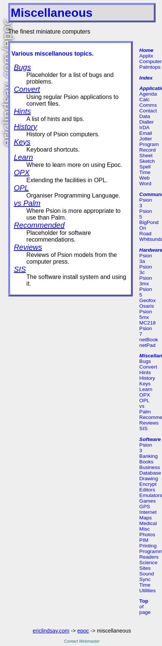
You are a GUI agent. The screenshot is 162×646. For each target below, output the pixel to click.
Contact (148, 111)
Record (147, 150)
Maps (145, 518)
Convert (27, 89)
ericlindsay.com (51, 631)
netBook (148, 339)
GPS (144, 506)
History (25, 126)
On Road (145, 230)
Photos (147, 534)
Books (146, 462)
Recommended (39, 225)
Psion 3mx (145, 280)
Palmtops (150, 67)
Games (147, 501)
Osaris (146, 306)
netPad (147, 345)
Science (148, 562)
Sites (144, 568)
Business (149, 467)
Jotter (145, 139)
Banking (148, 456)
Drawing (148, 478)
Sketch (147, 161)
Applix (146, 56)
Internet (147, 512)
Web (144, 178)
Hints (22, 111)
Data (144, 116)
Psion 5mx (145, 314)
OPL (21, 188)
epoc (83, 631)
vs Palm (27, 203)
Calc (144, 99)
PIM (143, 540)
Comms (148, 105)
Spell (144, 167)
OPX (22, 172)
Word (145, 183)
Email (145, 133)
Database (150, 473)
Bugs (22, 67)
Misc (144, 529)
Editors (147, 490)
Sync (144, 579)
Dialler (146, 122)
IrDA (144, 127)
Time (144, 172)
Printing (147, 546)
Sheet (146, 155)
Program (149, 144)
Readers (148, 557)
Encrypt (147, 484)
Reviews (28, 247)
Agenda (148, 94)
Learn (23, 157)
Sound (146, 574)
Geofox (147, 300)
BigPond (148, 222)
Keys (22, 142)
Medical (148, 523)
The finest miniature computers (49, 31)
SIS (20, 269)
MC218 (147, 323)
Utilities (147, 590)
